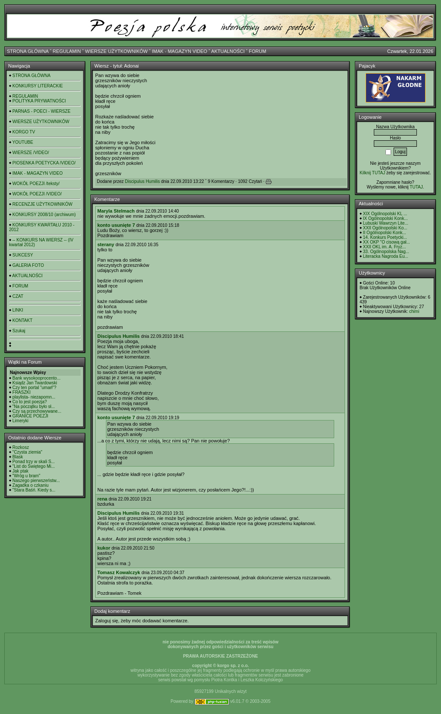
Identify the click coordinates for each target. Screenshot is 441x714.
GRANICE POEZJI (30, 416)
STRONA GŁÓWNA (28, 51)
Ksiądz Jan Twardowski (34, 382)
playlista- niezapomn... (34, 397)
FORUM (257, 51)
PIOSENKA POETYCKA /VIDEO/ (44, 163)
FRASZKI (21, 392)
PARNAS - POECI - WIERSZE (41, 111)
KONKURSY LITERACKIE (37, 85)
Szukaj (18, 330)
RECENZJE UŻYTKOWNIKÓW (42, 204)
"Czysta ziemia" (27, 452)
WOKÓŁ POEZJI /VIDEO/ (37, 194)
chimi (414, 311)
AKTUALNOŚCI (228, 51)
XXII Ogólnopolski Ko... (385, 228)
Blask (17, 456)
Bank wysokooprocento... (36, 378)
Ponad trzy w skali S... (33, 461)
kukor (103, 547)
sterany (105, 244)
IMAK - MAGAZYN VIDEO (179, 51)
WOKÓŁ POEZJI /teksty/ (35, 183)
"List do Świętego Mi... (33, 466)
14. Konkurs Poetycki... (385, 237)
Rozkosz (20, 447)
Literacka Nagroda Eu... (385, 256)
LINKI (17, 310)
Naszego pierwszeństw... (36, 480)
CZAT (17, 296)
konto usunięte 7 (116, 225)
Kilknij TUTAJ (372, 172)
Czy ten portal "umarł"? (34, 387)
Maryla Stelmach (116, 210)
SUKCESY (22, 255)
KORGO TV (23, 132)
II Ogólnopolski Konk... (384, 232)
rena (102, 498)
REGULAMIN (67, 51)
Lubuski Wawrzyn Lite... (385, 223)
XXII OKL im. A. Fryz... (384, 246)
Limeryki (20, 420)
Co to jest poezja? (29, 401)
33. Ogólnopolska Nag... (386, 251)
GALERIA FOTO (28, 265)
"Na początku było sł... (33, 406)
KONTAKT (22, 320)
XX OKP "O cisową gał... (386, 242)
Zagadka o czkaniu (30, 485)
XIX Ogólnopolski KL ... (385, 213)
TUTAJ (416, 187)
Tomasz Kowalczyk (118, 572)
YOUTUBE (22, 142)
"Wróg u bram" (26, 475)
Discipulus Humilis (142, 181)
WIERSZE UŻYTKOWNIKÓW (116, 51)
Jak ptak (20, 471)
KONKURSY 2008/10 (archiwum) (44, 214)
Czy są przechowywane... (36, 411)
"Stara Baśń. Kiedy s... (34, 490)
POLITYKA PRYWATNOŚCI (39, 101)
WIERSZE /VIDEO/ (30, 152)
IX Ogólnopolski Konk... (385, 218)
